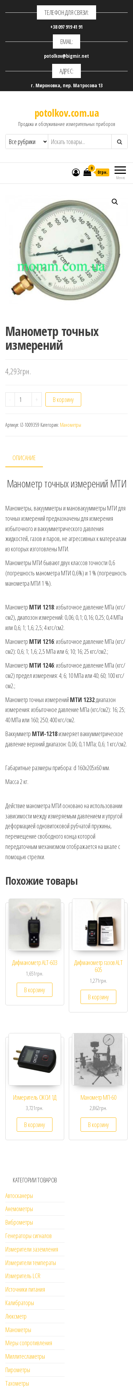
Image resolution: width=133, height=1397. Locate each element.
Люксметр (16, 1316)
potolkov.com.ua (66, 113)
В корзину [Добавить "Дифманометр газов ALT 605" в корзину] (98, 997)
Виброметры (19, 1222)
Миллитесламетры (25, 1356)
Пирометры (17, 1369)
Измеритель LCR (22, 1275)
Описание (24, 457)
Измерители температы (30, 1262)
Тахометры (17, 1383)
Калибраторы (19, 1302)
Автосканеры (19, 1195)
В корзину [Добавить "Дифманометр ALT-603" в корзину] (34, 989)
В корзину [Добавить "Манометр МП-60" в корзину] (98, 1124)
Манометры (70, 424)
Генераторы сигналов (28, 1235)
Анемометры (19, 1208)
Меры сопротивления (28, 1342)
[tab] (29, 458)
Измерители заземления (31, 1249)
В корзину (63, 399)
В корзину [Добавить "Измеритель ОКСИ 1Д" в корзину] (34, 1124)
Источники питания (25, 1289)
